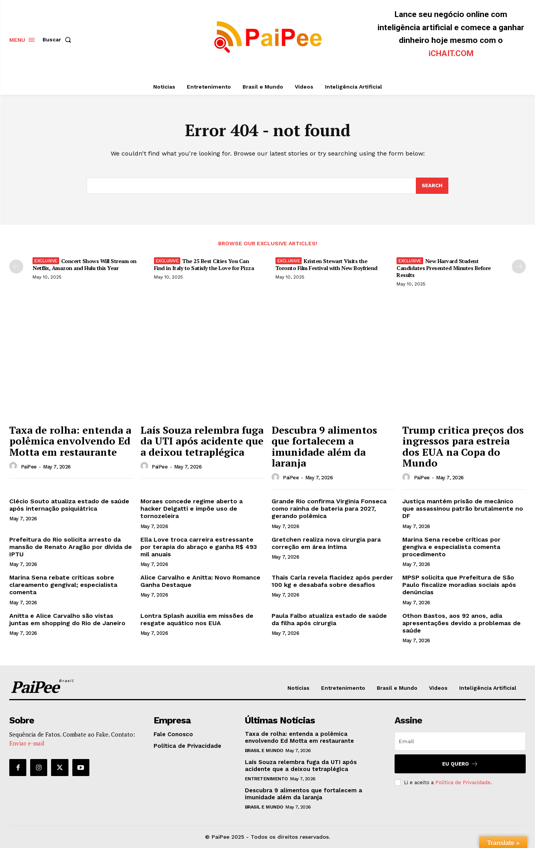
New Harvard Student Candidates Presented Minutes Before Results (444, 268)
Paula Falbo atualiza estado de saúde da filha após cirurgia (329, 619)
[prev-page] (16, 267)
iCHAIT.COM (451, 53)
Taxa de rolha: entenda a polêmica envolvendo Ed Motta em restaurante (70, 440)
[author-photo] (14, 466)
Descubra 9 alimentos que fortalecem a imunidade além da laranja (324, 446)
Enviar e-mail (26, 743)
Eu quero (460, 764)
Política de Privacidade (463, 782)
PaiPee (29, 467)
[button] (58, 39)
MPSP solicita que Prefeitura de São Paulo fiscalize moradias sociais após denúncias (459, 585)
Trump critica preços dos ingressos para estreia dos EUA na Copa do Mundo (463, 446)
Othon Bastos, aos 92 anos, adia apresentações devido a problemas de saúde (461, 623)
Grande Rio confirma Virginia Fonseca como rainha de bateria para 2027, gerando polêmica (329, 509)
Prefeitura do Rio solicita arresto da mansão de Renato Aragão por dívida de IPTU (70, 547)
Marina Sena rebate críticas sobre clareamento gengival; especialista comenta (63, 585)
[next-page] (519, 267)
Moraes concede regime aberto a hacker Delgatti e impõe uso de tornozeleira (191, 509)
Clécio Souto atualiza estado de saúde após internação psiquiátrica (69, 505)
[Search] (432, 186)
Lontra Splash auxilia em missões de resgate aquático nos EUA (196, 619)
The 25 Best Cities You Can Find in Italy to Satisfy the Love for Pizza (204, 264)
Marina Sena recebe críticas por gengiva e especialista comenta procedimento (451, 547)
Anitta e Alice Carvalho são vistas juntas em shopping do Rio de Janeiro (67, 619)
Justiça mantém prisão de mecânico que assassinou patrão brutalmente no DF (462, 509)
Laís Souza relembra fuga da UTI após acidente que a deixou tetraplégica (201, 440)
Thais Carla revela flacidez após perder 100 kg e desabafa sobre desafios (332, 581)
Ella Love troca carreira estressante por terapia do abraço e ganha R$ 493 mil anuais (198, 547)
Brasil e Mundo (264, 750)
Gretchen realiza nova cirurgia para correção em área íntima (326, 543)
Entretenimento (266, 778)
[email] (460, 741)
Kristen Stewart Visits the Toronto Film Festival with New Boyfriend (326, 264)
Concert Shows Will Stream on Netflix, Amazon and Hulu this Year (84, 264)
